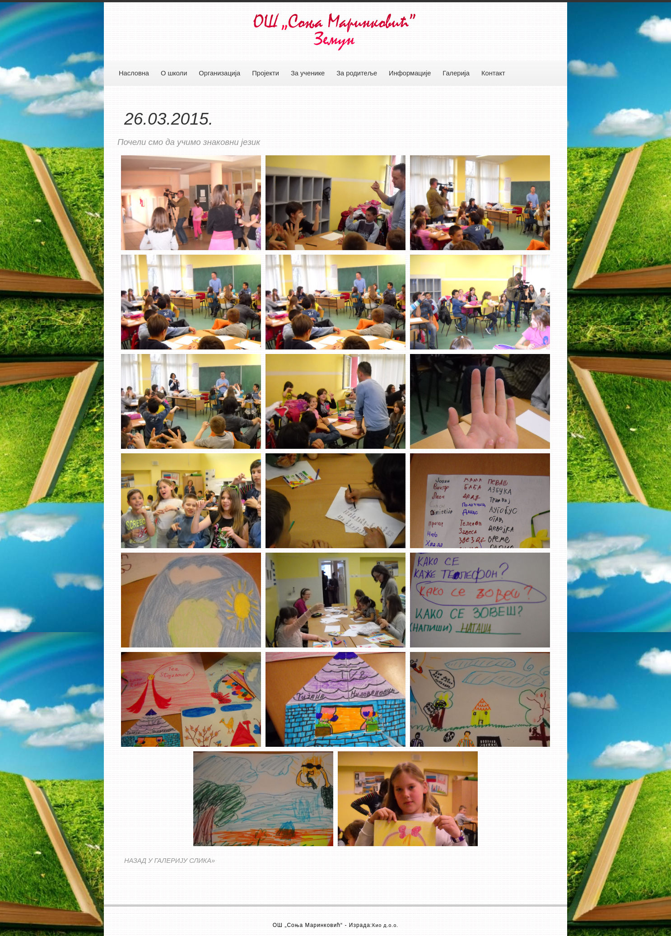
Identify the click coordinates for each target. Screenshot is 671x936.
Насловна (134, 73)
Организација (219, 73)
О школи (174, 73)
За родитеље (356, 73)
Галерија (456, 73)
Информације (410, 73)
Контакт (493, 73)
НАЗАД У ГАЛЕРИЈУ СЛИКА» (169, 860)
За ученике (308, 73)
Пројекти (265, 73)
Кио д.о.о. (385, 925)
